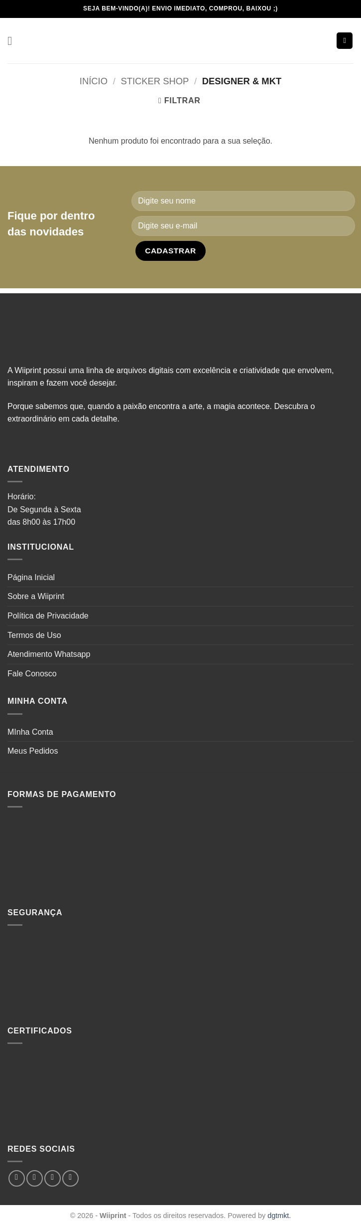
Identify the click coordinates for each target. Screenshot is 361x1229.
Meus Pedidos (32, 751)
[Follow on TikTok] (52, 1178)
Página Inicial (31, 577)
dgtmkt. (279, 1216)
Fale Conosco (32, 673)
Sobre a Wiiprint (35, 596)
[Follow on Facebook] (16, 1178)
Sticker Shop (154, 81)
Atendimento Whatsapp (48, 654)
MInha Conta (30, 732)
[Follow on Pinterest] (70, 1178)
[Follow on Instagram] (34, 1178)
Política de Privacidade (48, 616)
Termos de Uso (34, 635)
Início (94, 81)
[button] (13, 40)
